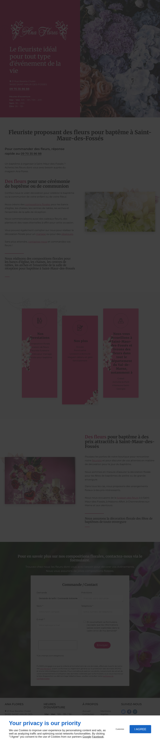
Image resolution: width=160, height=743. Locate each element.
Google (86, 736)
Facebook (98, 736)
